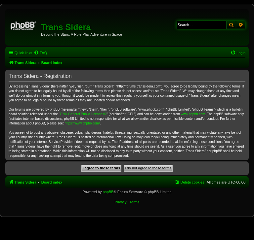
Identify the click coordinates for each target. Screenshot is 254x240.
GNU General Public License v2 (83, 114)
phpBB (108, 192)
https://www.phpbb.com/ (82, 123)
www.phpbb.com (193, 114)
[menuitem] (40, 53)
